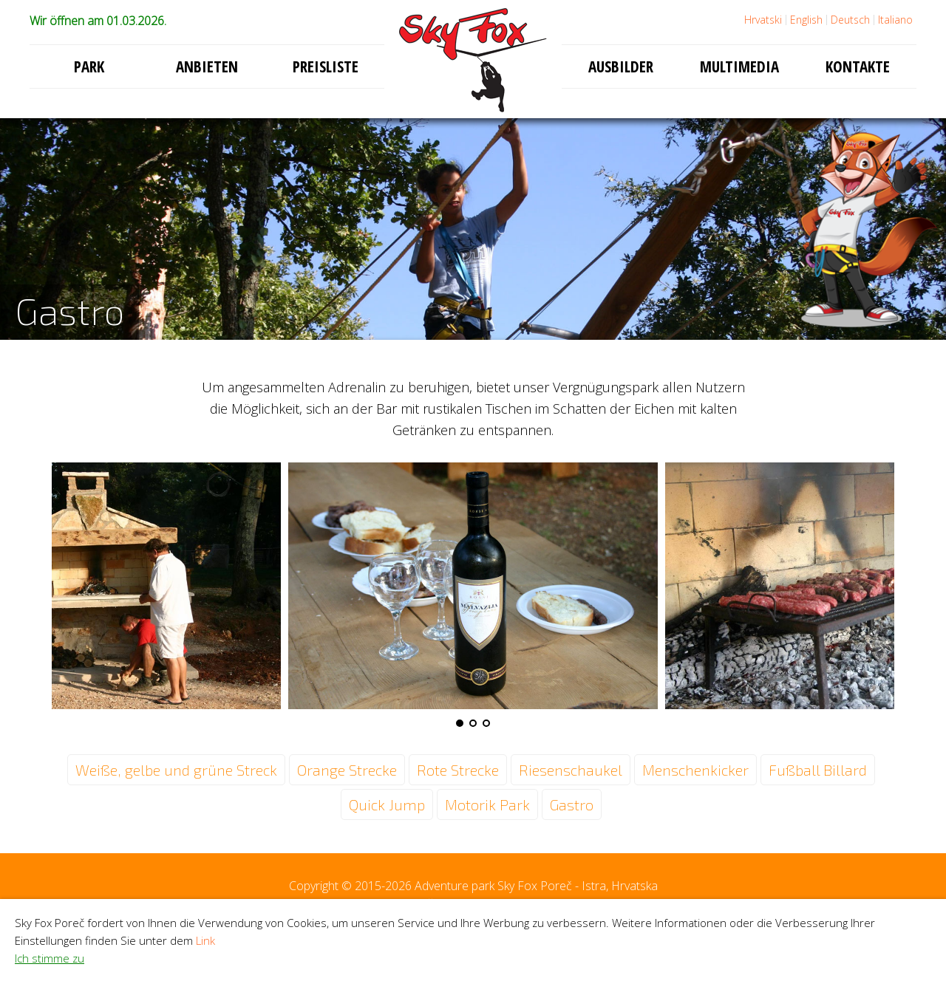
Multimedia (739, 66)
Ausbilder (620, 66)
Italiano (895, 20)
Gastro (571, 804)
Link (205, 940)
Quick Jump (387, 804)
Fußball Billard (818, 770)
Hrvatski (763, 20)
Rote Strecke (458, 770)
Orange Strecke (347, 770)
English (806, 20)
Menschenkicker (695, 770)
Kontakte (858, 66)
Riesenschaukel (570, 770)
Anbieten (207, 66)
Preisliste (325, 66)
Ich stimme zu (49, 958)
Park (89, 66)
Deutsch (850, 20)
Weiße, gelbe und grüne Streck (176, 770)
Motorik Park (487, 804)
